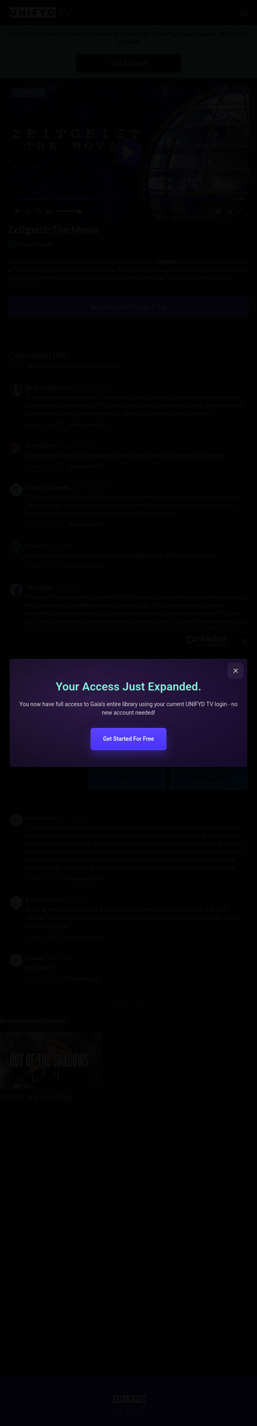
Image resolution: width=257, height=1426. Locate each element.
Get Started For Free (128, 739)
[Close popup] (235, 670)
